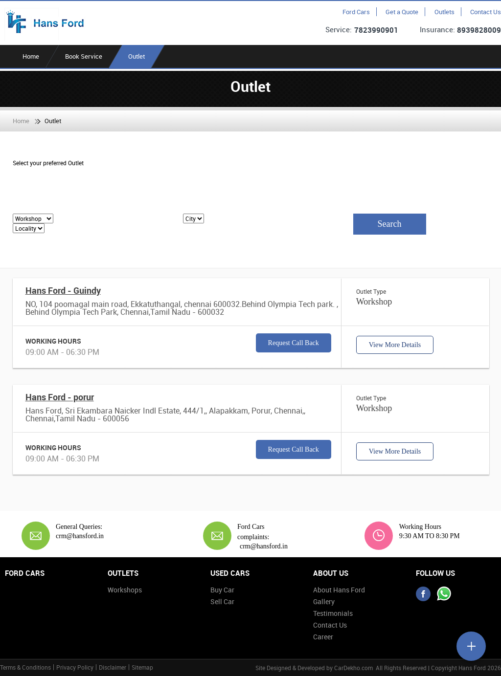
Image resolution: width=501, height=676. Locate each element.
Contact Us (485, 11)
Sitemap (142, 667)
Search (390, 224)
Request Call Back (293, 343)
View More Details (395, 345)
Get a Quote (402, 11)
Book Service (83, 56)
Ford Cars (356, 11)
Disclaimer (112, 667)
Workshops (125, 589)
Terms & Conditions (25, 667)
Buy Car (222, 589)
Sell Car (222, 601)
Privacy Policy (74, 667)
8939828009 (479, 30)
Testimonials (333, 613)
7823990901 (376, 30)
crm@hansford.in (80, 536)
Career (323, 636)
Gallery (324, 601)
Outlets (444, 11)
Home (31, 56)
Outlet (136, 56)
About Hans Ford (339, 589)
